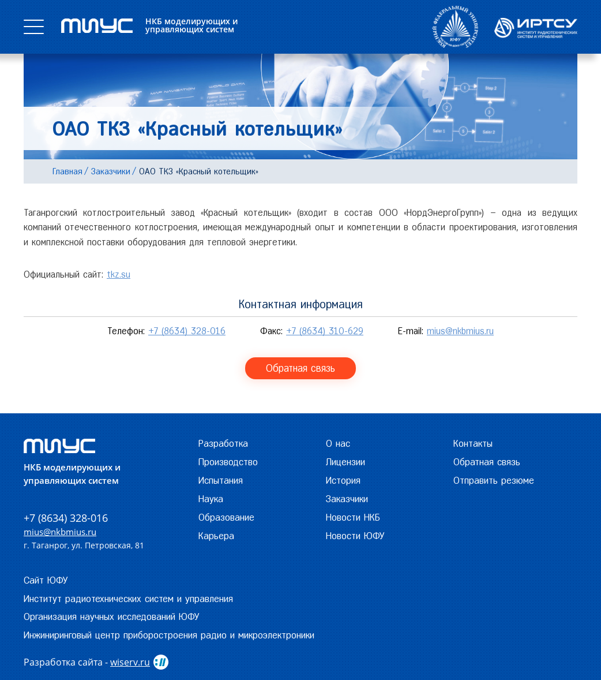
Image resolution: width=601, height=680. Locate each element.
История (343, 480)
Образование (226, 517)
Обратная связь (300, 368)
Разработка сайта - (87, 662)
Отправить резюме (493, 480)
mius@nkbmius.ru (460, 331)
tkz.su (118, 274)
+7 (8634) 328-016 (187, 331)
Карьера (216, 535)
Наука (210, 499)
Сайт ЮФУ (45, 580)
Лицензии (345, 462)
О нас (338, 443)
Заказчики (347, 499)
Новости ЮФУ (355, 535)
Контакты (473, 443)
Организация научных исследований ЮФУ (111, 616)
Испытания (220, 480)
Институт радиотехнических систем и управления (128, 598)
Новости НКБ (353, 517)
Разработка (223, 443)
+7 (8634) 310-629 (324, 331)
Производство (228, 462)
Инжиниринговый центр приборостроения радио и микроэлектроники (169, 635)
